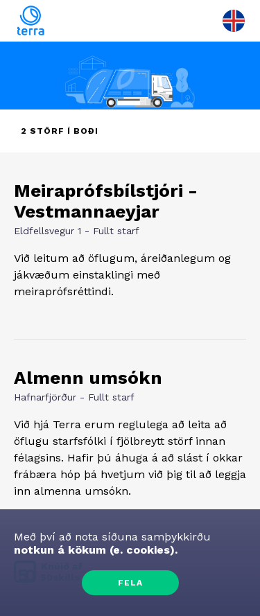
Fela (130, 583)
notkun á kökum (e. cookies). (95, 549)
